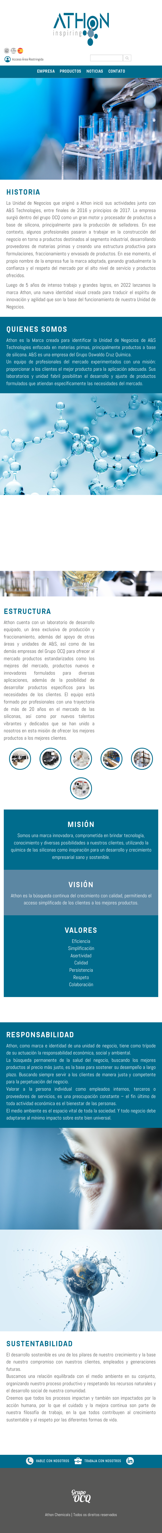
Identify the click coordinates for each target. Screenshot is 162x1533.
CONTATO (116, 72)
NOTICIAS (94, 72)
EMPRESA (46, 72)
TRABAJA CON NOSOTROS (97, 1461)
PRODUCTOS (70, 72)
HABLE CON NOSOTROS (47, 1461)
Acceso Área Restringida (27, 59)
